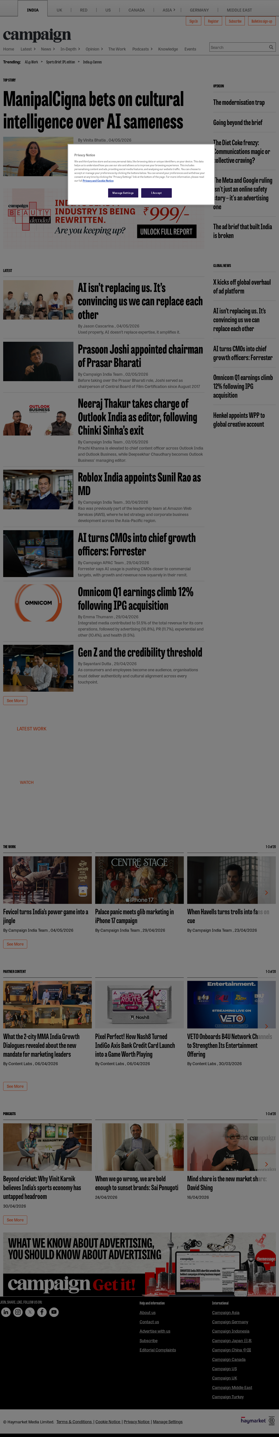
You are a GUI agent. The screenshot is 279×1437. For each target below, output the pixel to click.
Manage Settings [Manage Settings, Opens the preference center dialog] (123, 193)
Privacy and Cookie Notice (98, 180)
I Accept (156, 193)
